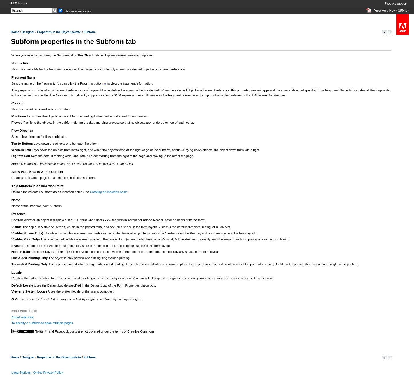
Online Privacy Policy (48, 372)
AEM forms (18, 3)
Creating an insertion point (109, 192)
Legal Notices (21, 372)
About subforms (23, 317)
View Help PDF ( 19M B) (391, 10)
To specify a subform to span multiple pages (42, 323)
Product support (396, 3)
